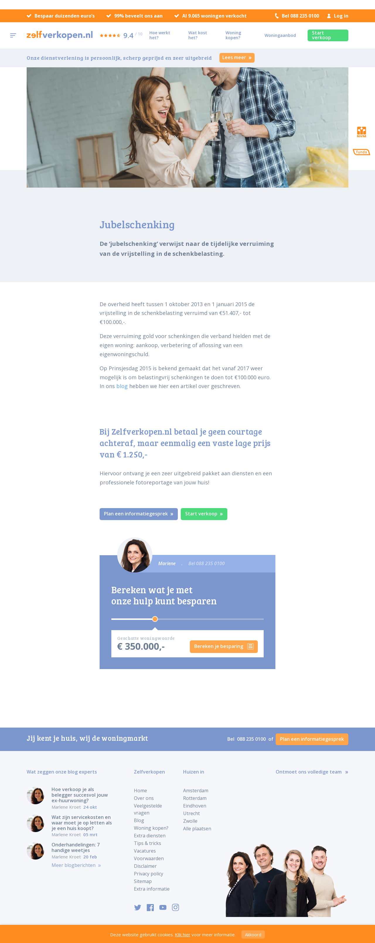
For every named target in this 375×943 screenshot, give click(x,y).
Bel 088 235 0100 (297, 15)
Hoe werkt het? (159, 35)
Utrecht (191, 813)
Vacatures (145, 851)
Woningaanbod (280, 35)
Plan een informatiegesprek (138, 513)
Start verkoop (321, 35)
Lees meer (237, 57)
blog (122, 386)
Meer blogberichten (76, 865)
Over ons (144, 798)
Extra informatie (152, 889)
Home (140, 790)
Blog (139, 820)
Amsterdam (195, 790)
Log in (337, 15)
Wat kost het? (197, 35)
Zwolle (190, 821)
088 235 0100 (252, 739)
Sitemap (143, 881)
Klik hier (182, 934)
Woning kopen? (233, 35)
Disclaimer (145, 866)
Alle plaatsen (197, 828)
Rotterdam (195, 798)
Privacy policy (148, 873)
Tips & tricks (147, 843)
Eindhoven (194, 806)
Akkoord (253, 934)
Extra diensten (150, 835)
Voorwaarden (149, 858)
